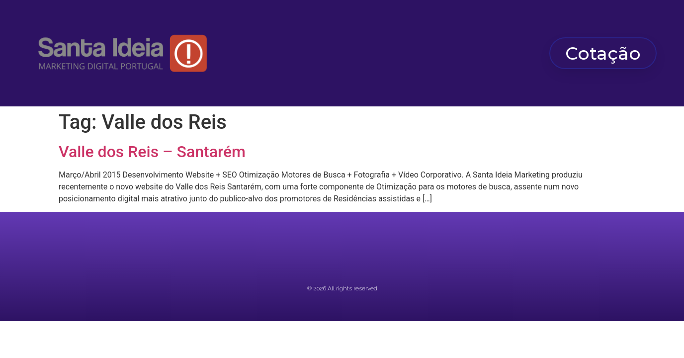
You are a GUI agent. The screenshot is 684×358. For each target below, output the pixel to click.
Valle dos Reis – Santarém (152, 151)
